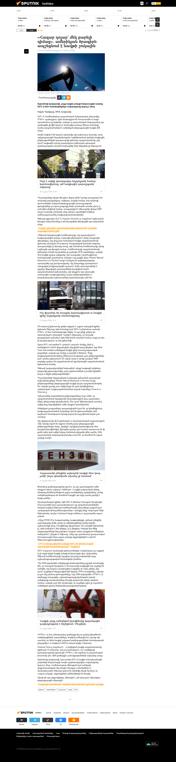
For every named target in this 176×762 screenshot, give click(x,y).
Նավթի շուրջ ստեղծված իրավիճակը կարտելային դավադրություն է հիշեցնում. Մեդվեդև (70, 622)
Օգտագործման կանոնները (42, 733)
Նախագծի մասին (23, 733)
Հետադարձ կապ (53, 736)
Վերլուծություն (51, 690)
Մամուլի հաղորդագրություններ (74, 733)
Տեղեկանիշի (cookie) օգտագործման (30, 736)
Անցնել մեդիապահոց (63, 93)
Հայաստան (62, 690)
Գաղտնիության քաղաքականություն (130, 733)
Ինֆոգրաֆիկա (92, 713)
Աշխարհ (41, 690)
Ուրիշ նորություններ (77, 20)
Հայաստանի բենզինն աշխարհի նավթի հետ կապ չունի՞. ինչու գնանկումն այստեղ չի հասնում (70, 474)
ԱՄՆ (76, 690)
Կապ (58, 733)
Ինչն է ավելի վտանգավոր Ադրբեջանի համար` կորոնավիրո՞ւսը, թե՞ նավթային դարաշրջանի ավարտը (68, 184)
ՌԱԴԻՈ (115, 713)
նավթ (70, 690)
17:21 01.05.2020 (43, 50)
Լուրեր (20, 20)
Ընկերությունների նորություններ (101, 733)
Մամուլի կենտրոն (126, 713)
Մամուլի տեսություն (51, 20)
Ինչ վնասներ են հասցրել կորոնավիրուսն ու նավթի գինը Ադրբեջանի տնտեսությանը (71, 314)
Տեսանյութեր (105, 713)
